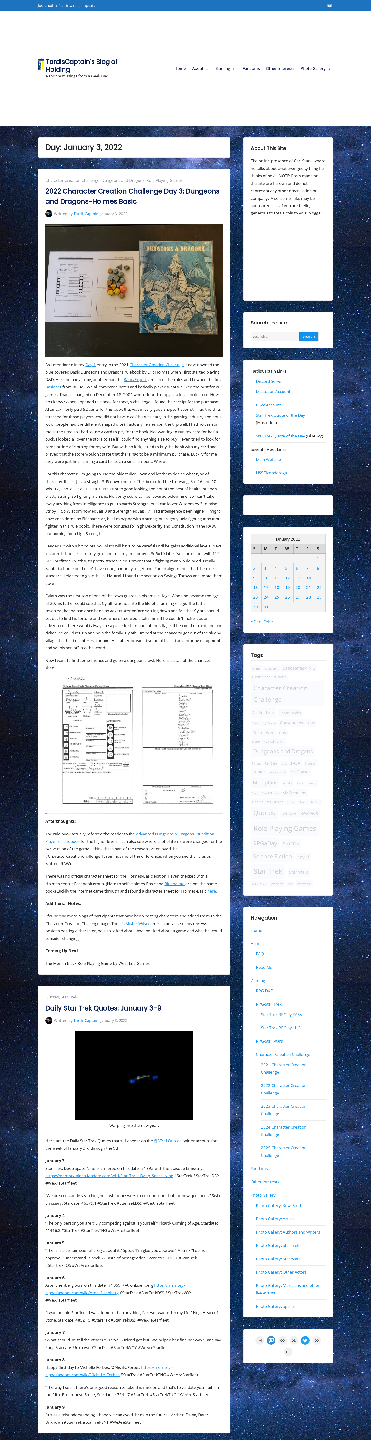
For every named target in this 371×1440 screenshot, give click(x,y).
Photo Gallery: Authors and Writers (288, 1232)
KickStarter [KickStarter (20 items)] (300, 772)
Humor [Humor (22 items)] (258, 772)
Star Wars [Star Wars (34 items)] (298, 872)
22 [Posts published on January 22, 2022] (319, 587)
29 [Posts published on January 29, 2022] (319, 597)
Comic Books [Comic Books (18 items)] (290, 713)
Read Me (264, 967)
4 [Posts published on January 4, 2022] (275, 568)
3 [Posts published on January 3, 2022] (265, 568)
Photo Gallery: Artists (275, 1218)
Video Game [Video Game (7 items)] (259, 884)
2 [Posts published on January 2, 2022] (254, 568)
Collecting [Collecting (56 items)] (263, 712)
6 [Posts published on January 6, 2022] (297, 568)
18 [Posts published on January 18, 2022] (276, 587)
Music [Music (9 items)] (312, 783)
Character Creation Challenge (72, 180)
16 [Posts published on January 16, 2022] (255, 587)
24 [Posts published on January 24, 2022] (266, 597)
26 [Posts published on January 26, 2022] (287, 597)
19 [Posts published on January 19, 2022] (287, 587)
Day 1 (90, 364)
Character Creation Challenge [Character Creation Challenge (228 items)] (280, 694)
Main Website (268, 459)
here (211, 891)
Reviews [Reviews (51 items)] (309, 813)
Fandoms (251, 68)
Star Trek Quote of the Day (280, 415)
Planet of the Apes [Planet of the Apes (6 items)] (309, 802)
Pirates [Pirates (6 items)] (290, 802)
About (197, 68)
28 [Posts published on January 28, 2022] (308, 597)
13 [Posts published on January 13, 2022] (298, 577)
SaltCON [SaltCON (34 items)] (291, 844)
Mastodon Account (273, 391)
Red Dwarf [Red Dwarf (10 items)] (288, 814)
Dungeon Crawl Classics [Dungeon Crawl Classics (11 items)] (268, 741)
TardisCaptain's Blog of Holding (81, 65)
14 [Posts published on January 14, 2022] (308, 577)
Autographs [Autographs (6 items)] (271, 668)
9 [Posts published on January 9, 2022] (254, 577)
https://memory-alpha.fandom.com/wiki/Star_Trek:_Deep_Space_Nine (109, 1175)
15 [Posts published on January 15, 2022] (319, 577)
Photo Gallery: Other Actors (281, 1272)
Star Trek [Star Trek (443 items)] (268, 871)
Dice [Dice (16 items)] (311, 722)
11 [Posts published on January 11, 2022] (276, 577)
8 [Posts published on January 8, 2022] (318, 568)
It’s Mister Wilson (135, 923)
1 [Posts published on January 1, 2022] (318, 558)
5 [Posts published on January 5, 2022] (286, 568)
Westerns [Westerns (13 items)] (304, 884)
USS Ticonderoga (271, 472)
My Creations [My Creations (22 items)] (294, 792)
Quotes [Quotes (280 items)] (264, 812)
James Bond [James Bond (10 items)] (277, 772)
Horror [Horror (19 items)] (310, 763)
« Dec (256, 621)
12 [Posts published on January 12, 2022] (287, 577)
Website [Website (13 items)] (277, 884)
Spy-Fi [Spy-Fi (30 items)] (303, 857)
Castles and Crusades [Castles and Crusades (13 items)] (269, 677)
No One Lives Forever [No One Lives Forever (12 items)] (267, 802)
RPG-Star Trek (269, 1004)
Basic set (53, 387)
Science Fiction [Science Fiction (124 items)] (272, 856)
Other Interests (280, 68)
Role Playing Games (164, 180)
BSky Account (268, 404)
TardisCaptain (86, 213)
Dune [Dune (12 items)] (283, 733)
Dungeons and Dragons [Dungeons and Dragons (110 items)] (283, 751)
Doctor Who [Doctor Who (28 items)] (263, 732)
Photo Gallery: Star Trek (277, 1245)
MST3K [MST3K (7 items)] (301, 783)
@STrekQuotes (167, 1141)
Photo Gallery (313, 68)
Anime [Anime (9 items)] (256, 668)
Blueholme (174, 883)
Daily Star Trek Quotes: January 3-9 (103, 1008)
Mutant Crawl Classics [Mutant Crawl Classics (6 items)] (265, 793)
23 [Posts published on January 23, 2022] (255, 597)
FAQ (260, 954)
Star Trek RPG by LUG (281, 1027)
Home (180, 68)
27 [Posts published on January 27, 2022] (298, 597)
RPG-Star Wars (269, 1041)
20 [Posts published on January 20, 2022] (298, 587)
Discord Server (269, 381)
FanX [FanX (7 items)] (284, 763)
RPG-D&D (265, 990)
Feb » (268, 621)
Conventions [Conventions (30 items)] (291, 722)
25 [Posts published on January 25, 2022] (276, 597)
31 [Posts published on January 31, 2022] (266, 607)
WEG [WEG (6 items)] (290, 884)
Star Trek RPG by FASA (281, 1014)
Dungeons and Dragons (123, 180)
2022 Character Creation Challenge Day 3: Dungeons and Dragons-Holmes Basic (132, 196)
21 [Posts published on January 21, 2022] (308, 587)
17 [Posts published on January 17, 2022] (266, 587)
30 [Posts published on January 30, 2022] (255, 607)
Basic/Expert (135, 379)
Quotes (52, 997)
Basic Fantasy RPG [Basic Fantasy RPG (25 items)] (299, 668)
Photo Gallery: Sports (275, 1306)
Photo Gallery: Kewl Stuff (278, 1205)
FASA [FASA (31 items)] (295, 763)
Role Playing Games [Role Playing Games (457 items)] (285, 828)
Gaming (223, 68)
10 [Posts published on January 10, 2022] (266, 577)
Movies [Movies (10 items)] (288, 783)
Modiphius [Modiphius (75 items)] (265, 782)
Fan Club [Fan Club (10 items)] (270, 763)
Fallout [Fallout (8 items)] (256, 763)
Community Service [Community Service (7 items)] (264, 723)
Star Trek (69, 997)
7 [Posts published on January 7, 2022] (307, 568)
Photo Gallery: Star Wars (278, 1258)
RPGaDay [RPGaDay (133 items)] (265, 843)
